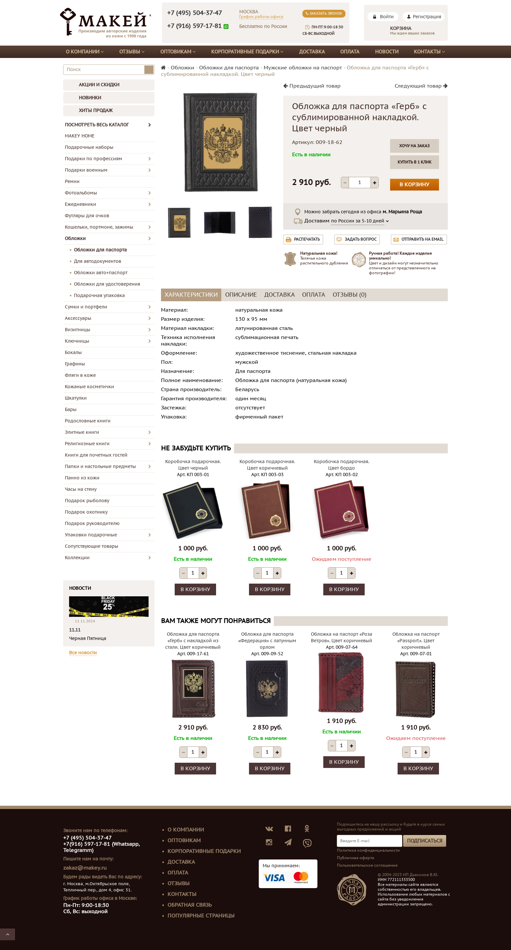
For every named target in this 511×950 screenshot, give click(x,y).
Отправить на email (423, 239)
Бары (71, 409)
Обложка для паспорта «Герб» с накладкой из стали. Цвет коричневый (193, 640)
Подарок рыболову (87, 500)
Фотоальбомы (81, 193)
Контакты (429, 52)
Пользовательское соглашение (367, 865)
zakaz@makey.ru (85, 868)
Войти (387, 17)
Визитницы (77, 330)
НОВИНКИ (90, 98)
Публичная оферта (355, 858)
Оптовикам (178, 52)
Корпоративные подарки (247, 52)
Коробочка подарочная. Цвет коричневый (267, 465)
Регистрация (427, 17)
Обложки (75, 238)
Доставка (312, 52)
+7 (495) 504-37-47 (194, 13)
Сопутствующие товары (91, 546)
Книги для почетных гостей (96, 455)
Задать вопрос (360, 239)
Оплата (349, 52)
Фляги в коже (80, 375)
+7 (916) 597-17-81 (194, 26)
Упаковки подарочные (91, 535)
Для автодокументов (97, 261)
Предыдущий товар (312, 86)
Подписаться (424, 841)
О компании (85, 52)
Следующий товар (421, 86)
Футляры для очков (87, 216)
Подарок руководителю (92, 523)
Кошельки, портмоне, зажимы (99, 227)
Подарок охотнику (86, 512)
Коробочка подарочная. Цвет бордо (341, 465)
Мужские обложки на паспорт (303, 68)
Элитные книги (82, 432)
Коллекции (77, 557)
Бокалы (73, 352)
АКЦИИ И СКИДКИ (99, 85)
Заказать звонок (324, 13)
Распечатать (307, 239)
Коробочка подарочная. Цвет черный (193, 465)
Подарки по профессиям (93, 159)
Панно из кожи (82, 478)
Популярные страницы (201, 916)
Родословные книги (87, 421)
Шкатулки (76, 398)
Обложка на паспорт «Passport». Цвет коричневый (416, 640)
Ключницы (77, 341)
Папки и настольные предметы (100, 466)
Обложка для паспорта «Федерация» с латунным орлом (267, 640)
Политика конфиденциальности (368, 850)
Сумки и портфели (86, 307)
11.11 (74, 630)
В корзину (414, 185)
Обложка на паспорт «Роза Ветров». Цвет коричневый (341, 637)
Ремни (72, 181)
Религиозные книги (87, 444)
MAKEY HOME (80, 136)
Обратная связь (190, 905)
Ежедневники (80, 204)
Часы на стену (80, 489)
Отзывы (132, 52)
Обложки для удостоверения (107, 284)
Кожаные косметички (89, 387)
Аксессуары (78, 318)
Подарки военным (86, 170)
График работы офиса (261, 16)
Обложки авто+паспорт (100, 273)
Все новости (83, 653)
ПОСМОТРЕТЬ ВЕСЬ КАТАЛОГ (108, 125)
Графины (75, 364)
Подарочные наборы (89, 147)
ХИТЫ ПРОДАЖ (95, 110)
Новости (387, 52)
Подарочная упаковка (99, 295)
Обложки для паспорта (100, 250)
